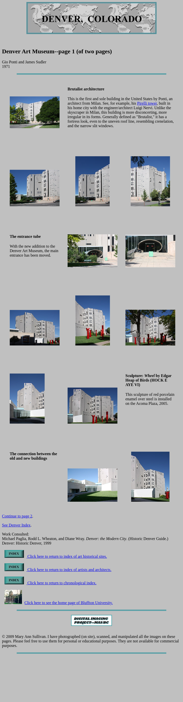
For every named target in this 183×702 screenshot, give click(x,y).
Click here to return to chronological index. (50, 583)
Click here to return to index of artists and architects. (57, 570)
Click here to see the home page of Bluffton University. (58, 603)
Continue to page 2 (17, 516)
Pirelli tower (147, 103)
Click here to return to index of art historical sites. (55, 556)
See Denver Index (16, 525)
